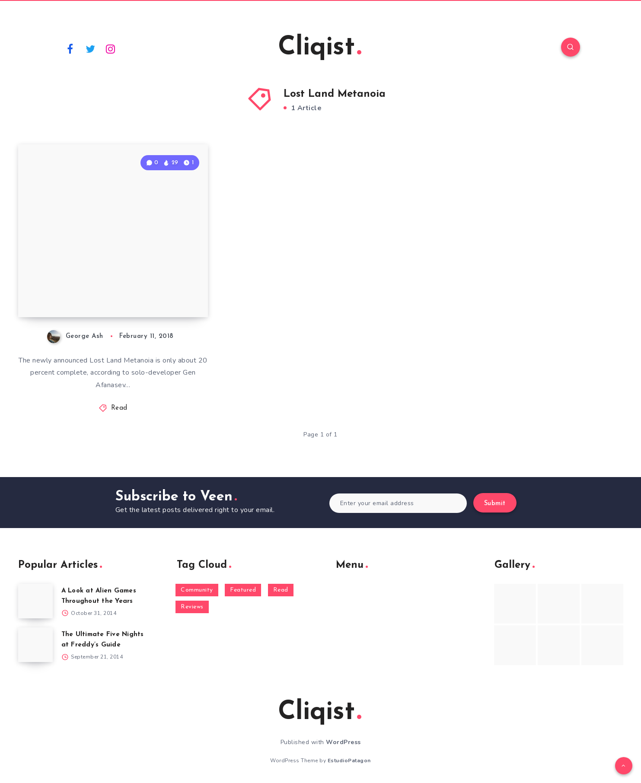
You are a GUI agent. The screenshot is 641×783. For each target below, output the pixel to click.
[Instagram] (110, 48)
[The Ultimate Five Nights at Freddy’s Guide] (35, 644)
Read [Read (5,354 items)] (280, 590)
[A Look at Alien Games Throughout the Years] (35, 601)
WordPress (343, 742)
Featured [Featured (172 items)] (243, 590)
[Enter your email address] (398, 503)
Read (119, 408)
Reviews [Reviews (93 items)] (192, 607)
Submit (495, 503)
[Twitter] (90, 48)
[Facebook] (70, 48)
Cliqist (319, 48)
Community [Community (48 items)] (197, 590)
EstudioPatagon (349, 760)
